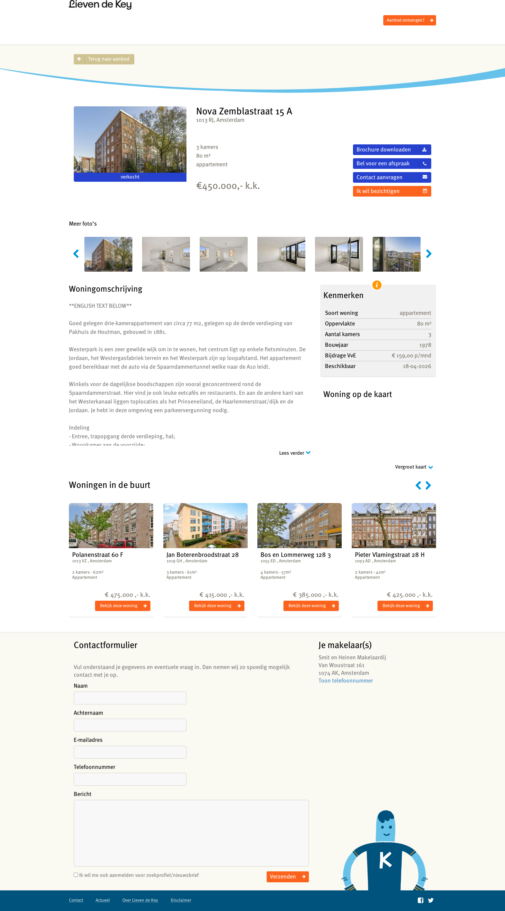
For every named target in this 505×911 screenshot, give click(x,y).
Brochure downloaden (384, 149)
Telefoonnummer (94, 767)
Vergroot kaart (410, 467)
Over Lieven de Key (140, 900)
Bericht (82, 794)
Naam (81, 686)
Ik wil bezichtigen (378, 191)
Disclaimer (181, 900)
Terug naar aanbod (108, 59)
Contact (76, 900)
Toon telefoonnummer (346, 680)
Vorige (418, 485)
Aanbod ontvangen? (405, 20)
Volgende (428, 485)
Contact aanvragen (380, 177)
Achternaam (88, 713)
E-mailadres (88, 740)
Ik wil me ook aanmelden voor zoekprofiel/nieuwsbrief (136, 875)
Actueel (103, 900)
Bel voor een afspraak (383, 163)
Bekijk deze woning (118, 606)
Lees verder (291, 453)
